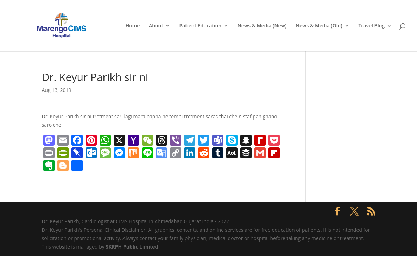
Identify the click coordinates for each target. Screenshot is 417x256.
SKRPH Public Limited (132, 246)
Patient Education (200, 26)
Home (133, 26)
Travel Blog (371, 26)
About (156, 26)
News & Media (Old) (319, 26)
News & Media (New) (262, 26)
